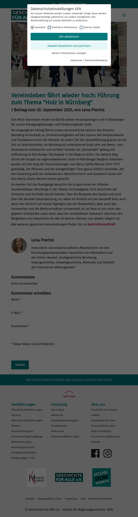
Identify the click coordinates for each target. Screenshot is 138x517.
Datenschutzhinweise (96, 60)
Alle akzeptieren (69, 36)
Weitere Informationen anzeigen (69, 53)
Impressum (76, 60)
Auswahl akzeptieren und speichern (69, 45)
